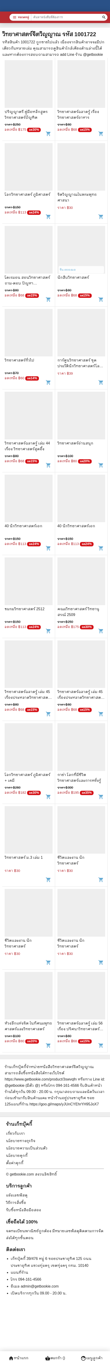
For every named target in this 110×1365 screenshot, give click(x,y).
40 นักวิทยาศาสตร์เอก (23, 526)
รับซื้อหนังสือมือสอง (23, 1210)
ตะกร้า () (55, 1358)
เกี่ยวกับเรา (15, 1133)
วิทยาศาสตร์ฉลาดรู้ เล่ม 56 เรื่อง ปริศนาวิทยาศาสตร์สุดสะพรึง (81, 1029)
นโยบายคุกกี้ (17, 1156)
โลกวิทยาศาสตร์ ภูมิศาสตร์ (27, 194)
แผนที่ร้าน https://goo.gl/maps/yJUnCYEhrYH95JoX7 (55, 1104)
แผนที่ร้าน (19, 1272)
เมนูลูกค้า (92, 1358)
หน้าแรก (18, 1358)
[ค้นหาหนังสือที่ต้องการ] (104, 17)
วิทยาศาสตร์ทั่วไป (19, 360)
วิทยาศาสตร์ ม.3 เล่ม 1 (24, 857)
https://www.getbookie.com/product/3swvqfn (41, 1079)
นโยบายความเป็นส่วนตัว (26, 1148)
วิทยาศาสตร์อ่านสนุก (75, 443)
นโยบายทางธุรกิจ (20, 1141)
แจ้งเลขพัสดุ (17, 1195)
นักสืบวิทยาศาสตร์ (73, 277)
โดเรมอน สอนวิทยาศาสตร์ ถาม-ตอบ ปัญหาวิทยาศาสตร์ (27, 283)
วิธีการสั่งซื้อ (16, 1203)
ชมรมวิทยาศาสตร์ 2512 (24, 609)
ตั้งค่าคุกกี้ (14, 1163)
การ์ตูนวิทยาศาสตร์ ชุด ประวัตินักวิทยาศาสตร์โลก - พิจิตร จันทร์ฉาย (80, 366)
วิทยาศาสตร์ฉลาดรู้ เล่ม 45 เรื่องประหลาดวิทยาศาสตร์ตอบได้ (27, 697)
